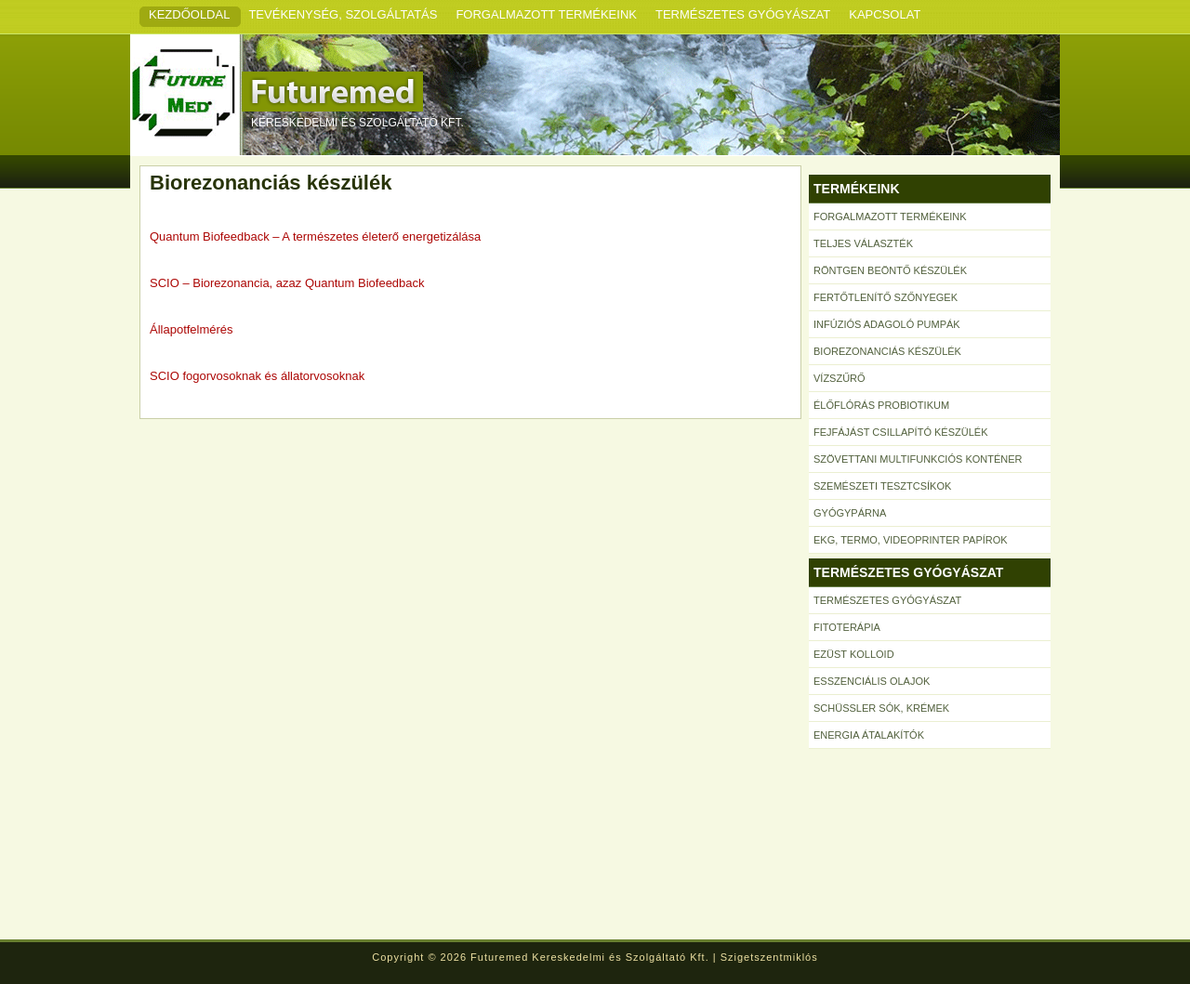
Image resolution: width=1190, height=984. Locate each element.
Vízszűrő (839, 378)
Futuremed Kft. (372, 92)
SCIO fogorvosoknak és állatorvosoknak (257, 376)
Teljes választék (863, 243)
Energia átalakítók (868, 735)
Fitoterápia (846, 627)
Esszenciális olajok (871, 681)
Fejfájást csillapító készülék (900, 432)
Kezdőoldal (189, 14)
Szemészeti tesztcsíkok (882, 486)
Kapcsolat (884, 14)
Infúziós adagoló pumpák (886, 324)
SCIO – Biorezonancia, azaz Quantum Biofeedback (287, 283)
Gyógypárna (849, 512)
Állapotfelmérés (191, 329)
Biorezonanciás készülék (887, 351)
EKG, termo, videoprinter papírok (910, 539)
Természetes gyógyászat (742, 14)
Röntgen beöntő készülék (890, 270)
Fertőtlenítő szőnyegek (885, 297)
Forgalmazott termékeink (546, 14)
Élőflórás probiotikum (881, 405)
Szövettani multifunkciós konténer (918, 459)
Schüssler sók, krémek (881, 708)
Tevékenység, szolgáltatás (342, 14)
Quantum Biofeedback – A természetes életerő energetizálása (315, 236)
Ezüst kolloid (853, 654)
